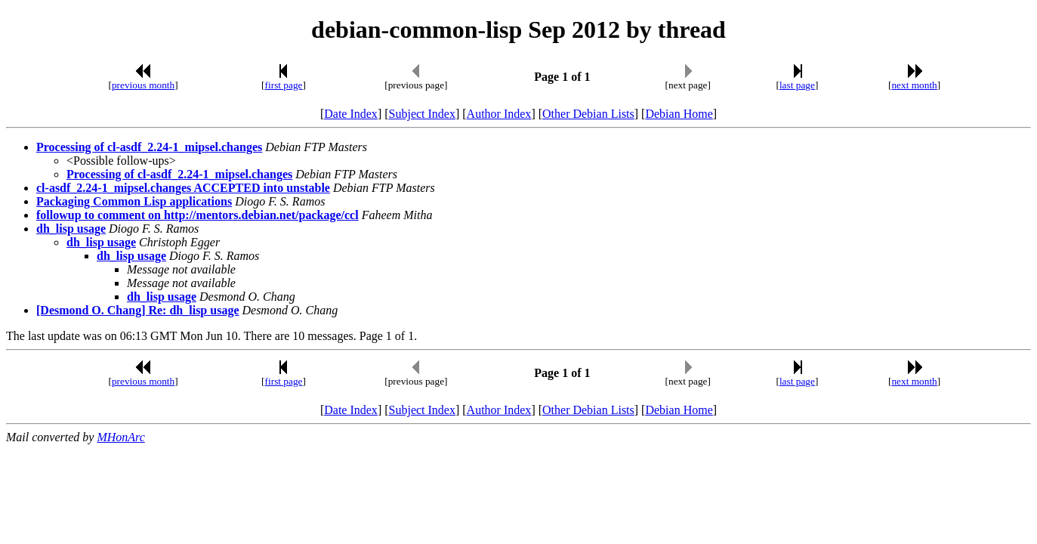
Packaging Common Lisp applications (134, 201)
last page (797, 85)
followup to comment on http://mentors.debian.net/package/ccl (197, 215)
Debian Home (678, 113)
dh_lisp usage (71, 228)
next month (914, 85)
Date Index (351, 113)
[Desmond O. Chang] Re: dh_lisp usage (137, 310)
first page (284, 85)
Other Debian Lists (588, 113)
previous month (143, 85)
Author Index (499, 113)
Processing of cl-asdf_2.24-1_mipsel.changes (149, 147)
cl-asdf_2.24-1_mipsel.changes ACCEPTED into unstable (183, 187)
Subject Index (422, 113)
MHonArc (120, 437)
